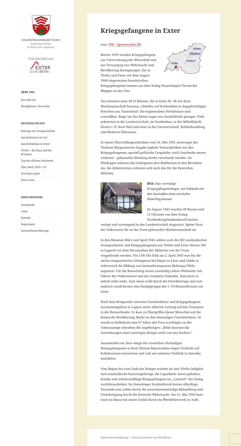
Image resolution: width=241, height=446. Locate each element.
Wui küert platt (30, 173)
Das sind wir (28, 100)
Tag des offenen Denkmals (37, 160)
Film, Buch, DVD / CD (33, 167)
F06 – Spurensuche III (124, 44)
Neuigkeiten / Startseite (35, 106)
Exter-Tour (27, 180)
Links (24, 211)
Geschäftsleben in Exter (35, 144)
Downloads (28, 205)
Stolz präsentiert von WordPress (152, 437)
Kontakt (26, 218)
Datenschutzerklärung (35, 230)
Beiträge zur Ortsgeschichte (38, 131)
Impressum (28, 224)
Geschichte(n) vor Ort (34, 137)
